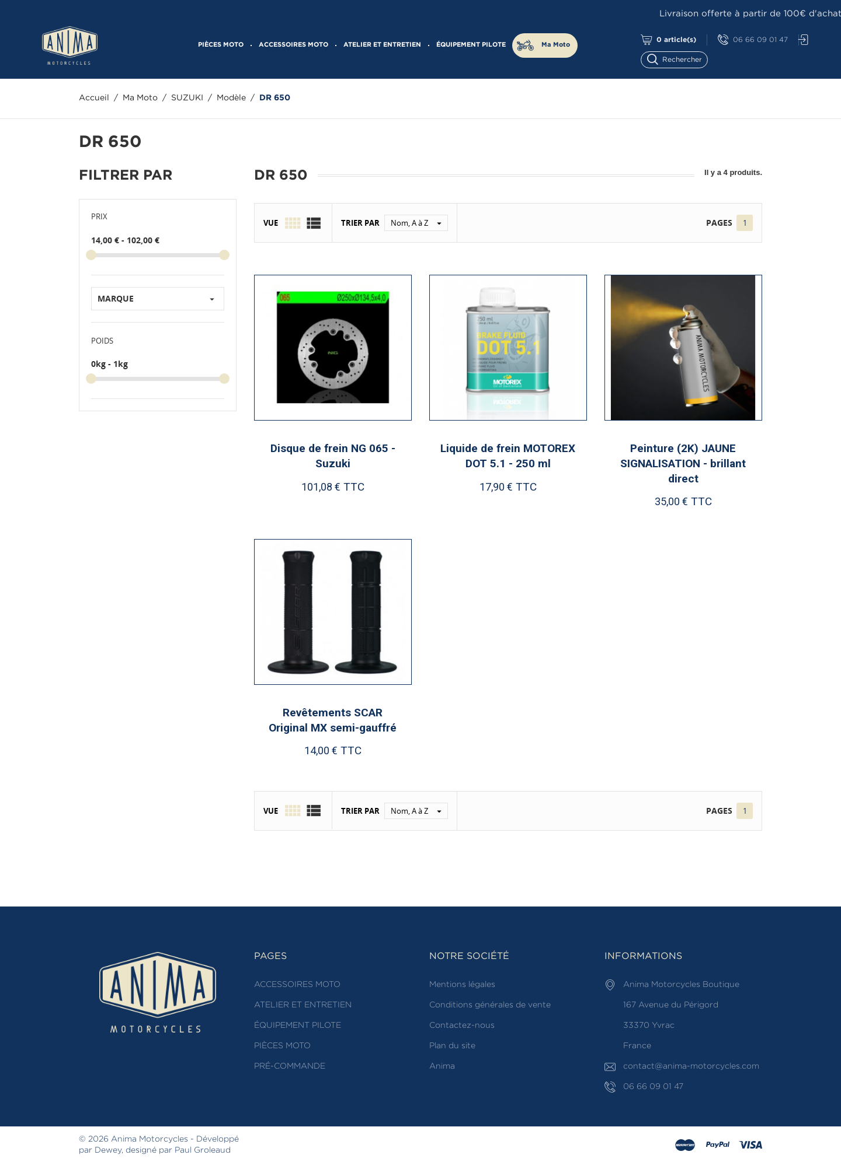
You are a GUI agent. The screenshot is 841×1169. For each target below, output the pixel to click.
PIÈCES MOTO (221, 45)
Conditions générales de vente (490, 1005)
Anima (442, 1066)
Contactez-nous (462, 1025)
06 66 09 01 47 (753, 40)
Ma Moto (555, 45)
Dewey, (109, 1150)
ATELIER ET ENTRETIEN (382, 45)
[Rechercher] (679, 58)
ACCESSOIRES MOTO (293, 45)
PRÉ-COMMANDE (289, 1066)
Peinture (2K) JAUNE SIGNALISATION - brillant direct (683, 463)
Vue (270, 223)
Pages (719, 222)
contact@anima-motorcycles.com (691, 1066)
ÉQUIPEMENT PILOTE (471, 45)
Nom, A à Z (419, 222)
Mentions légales (462, 984)
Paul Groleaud (203, 1150)
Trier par (360, 223)
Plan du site (452, 1045)
